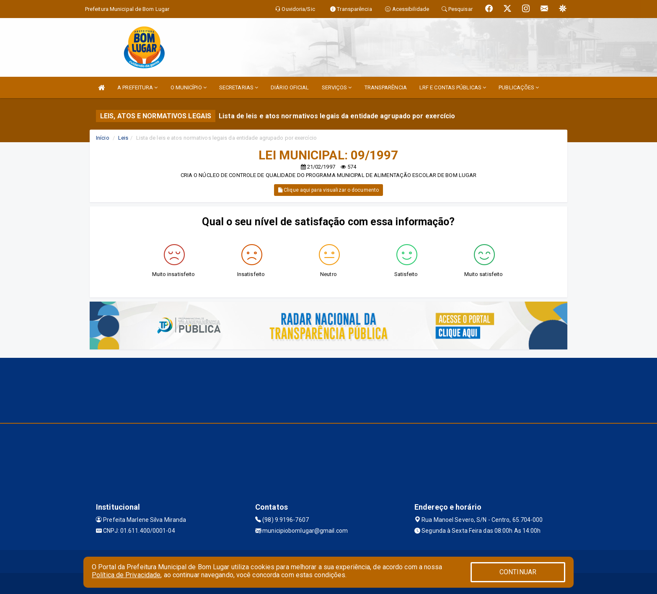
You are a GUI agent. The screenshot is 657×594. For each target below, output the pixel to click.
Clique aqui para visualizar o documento (328, 190)
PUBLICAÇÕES (519, 87)
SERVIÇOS (337, 87)
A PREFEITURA (137, 87)
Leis (123, 138)
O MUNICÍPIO (189, 87)
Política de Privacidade (126, 575)
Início (102, 138)
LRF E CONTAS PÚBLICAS (452, 87)
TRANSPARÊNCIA (386, 87)
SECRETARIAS (238, 87)
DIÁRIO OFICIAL (290, 87)
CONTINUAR (517, 572)
